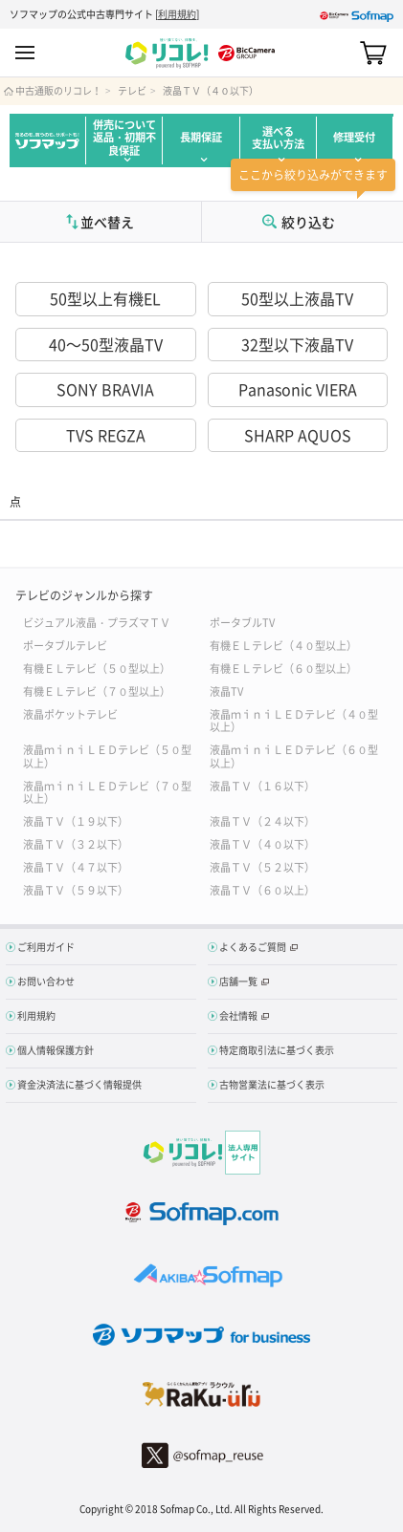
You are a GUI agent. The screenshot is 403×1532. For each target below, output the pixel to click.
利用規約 (177, 14)
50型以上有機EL (105, 298)
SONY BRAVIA (105, 389)
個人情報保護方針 (55, 1050)
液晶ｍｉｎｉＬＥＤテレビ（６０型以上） (294, 755)
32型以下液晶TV (297, 344)
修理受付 (354, 137)
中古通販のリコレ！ (58, 90)
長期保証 (201, 137)
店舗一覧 (238, 981)
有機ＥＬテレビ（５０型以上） (96, 667)
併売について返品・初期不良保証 (124, 138)
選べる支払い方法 (278, 137)
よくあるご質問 (252, 946)
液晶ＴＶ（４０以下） (210, 90)
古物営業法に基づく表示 (272, 1084)
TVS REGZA (106, 434)
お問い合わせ (46, 981)
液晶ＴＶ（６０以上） (262, 889)
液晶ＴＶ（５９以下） (75, 889)
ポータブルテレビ (65, 644)
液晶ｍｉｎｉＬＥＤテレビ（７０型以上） (107, 791)
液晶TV (226, 690)
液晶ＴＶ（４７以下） (75, 866)
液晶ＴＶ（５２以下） (262, 866)
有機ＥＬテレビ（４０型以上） (283, 644)
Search (339, 53)
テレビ (132, 90)
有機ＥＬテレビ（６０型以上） (283, 667)
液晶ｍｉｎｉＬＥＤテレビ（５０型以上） (107, 755)
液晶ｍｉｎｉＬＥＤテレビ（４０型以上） (294, 719)
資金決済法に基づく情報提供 (79, 1084)
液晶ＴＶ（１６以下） (262, 785)
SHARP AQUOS (297, 434)
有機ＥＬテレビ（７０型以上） (96, 690)
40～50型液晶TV (106, 344)
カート (373, 52)
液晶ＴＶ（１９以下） (75, 820)
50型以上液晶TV (297, 298)
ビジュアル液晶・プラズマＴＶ (96, 622)
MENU (24, 53)
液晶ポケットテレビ (70, 713)
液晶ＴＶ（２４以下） (262, 820)
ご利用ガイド (46, 946)
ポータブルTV (242, 622)
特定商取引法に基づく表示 (276, 1050)
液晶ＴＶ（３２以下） (75, 843)
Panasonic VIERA (297, 389)
